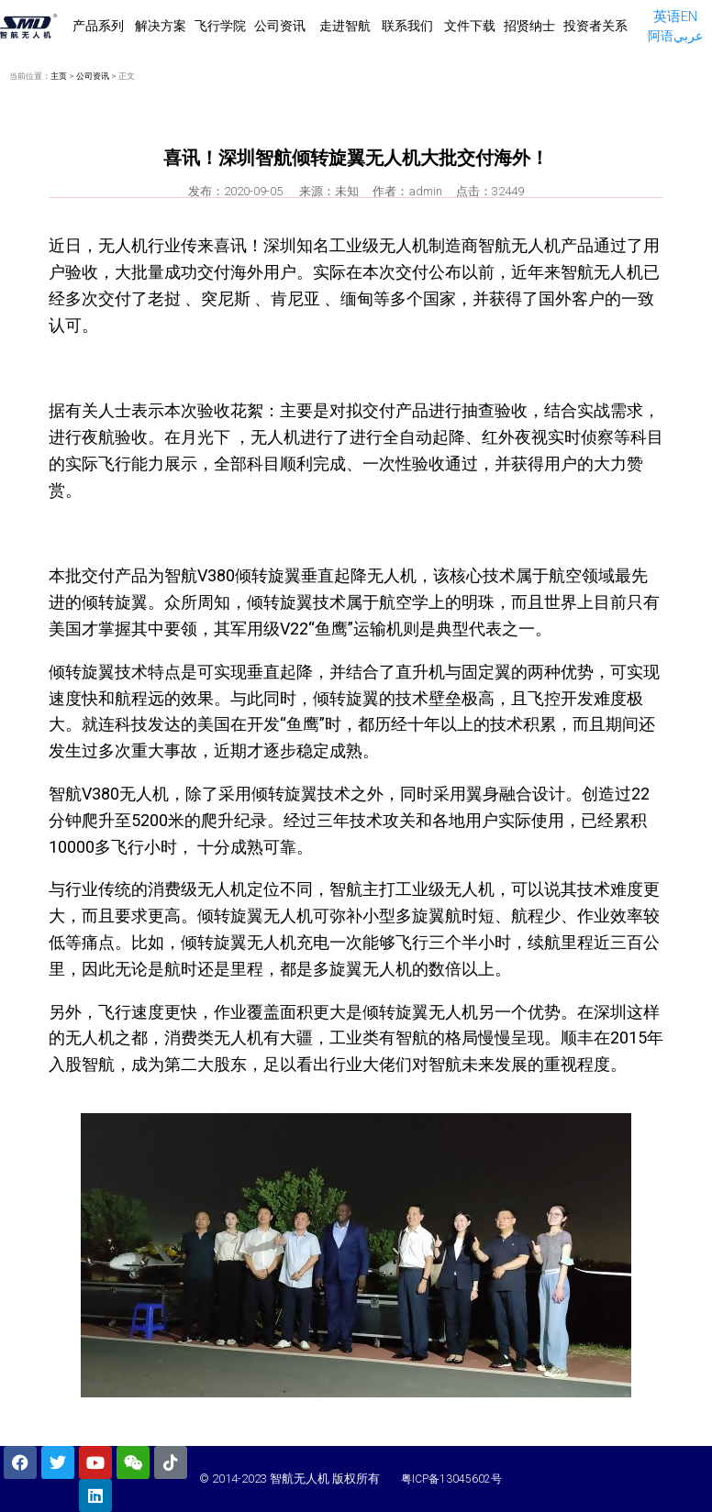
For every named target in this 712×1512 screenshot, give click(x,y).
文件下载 (469, 25)
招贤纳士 (529, 25)
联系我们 (407, 25)
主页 (58, 76)
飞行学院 (220, 25)
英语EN (675, 16)
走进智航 (345, 25)
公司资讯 (281, 25)
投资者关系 (595, 25)
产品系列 (99, 25)
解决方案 (160, 25)
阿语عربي (675, 35)
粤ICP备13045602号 (451, 1479)
